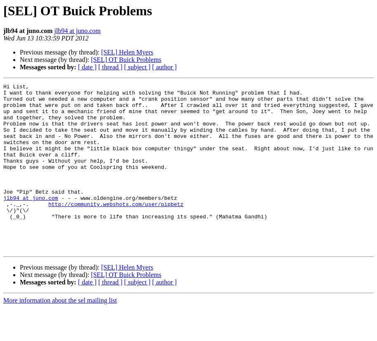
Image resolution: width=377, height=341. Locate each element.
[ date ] (87, 67)
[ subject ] (137, 67)
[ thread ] (110, 67)
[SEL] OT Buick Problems (126, 59)
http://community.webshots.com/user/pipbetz (116, 228)
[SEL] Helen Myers (127, 52)
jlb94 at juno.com (77, 30)
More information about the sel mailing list (60, 333)
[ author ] (164, 67)
